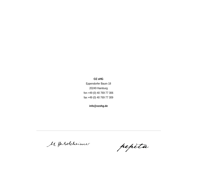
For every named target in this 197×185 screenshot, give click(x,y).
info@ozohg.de (98, 106)
